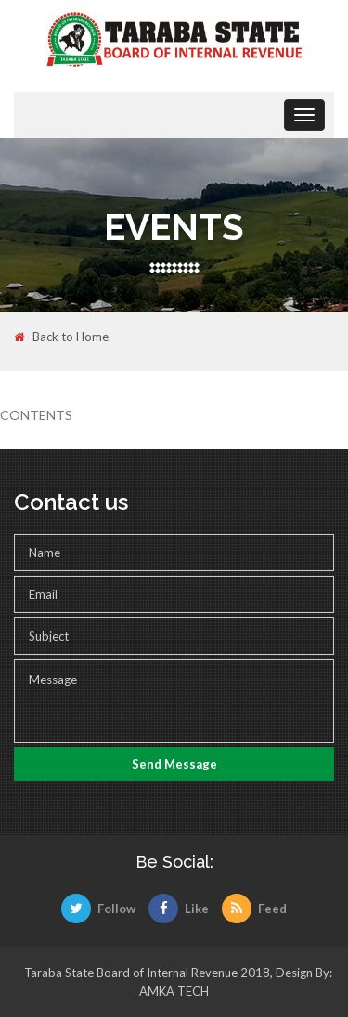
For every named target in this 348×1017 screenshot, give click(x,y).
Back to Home (61, 337)
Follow (98, 908)
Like (178, 908)
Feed (254, 908)
